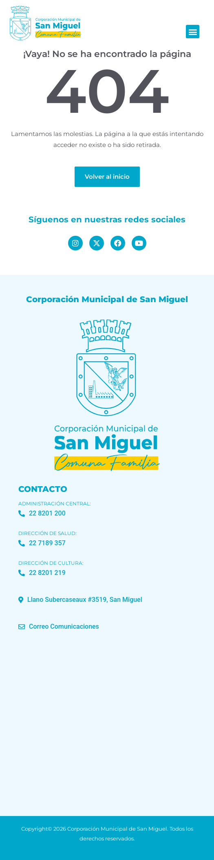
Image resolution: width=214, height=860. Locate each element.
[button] (192, 31)
